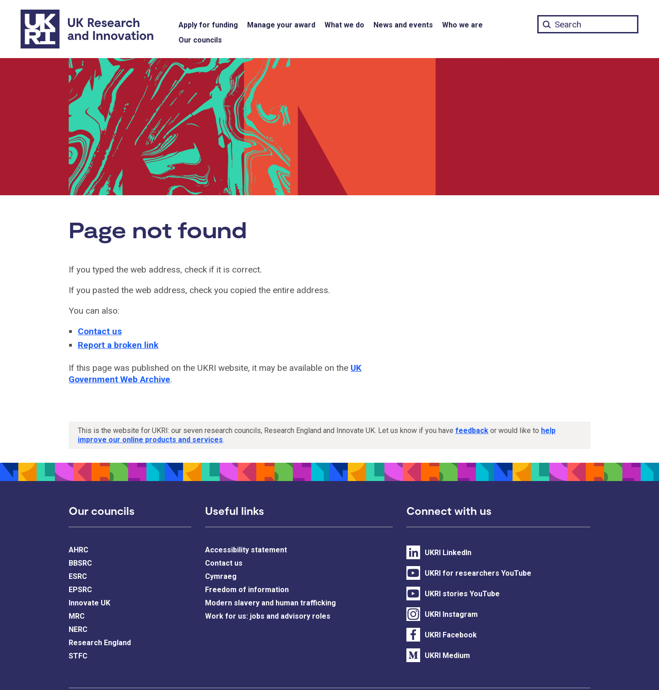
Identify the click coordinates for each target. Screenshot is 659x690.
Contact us (100, 331)
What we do (344, 25)
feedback (471, 430)
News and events (403, 25)
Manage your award (281, 25)
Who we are (462, 25)
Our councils (200, 40)
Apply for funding (208, 25)
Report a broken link (118, 345)
